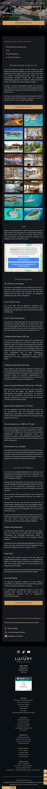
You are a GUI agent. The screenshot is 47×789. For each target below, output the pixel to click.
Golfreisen (23, 710)
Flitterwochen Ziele (23, 737)
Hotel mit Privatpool (23, 764)
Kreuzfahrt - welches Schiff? (23, 766)
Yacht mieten (23, 750)
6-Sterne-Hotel (23, 756)
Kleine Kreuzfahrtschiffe (23, 768)
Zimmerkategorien (12, 54)
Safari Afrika (23, 708)
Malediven (20, 41)
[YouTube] (28, 651)
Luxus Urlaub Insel (23, 754)
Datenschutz (27, 780)
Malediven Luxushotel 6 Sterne (23, 700)
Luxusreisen (13, 41)
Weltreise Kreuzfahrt (23, 720)
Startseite (6, 41)
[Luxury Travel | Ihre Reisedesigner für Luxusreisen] (6, 3)
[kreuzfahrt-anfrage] (45, 775)
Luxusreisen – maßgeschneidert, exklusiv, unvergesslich (23, 770)
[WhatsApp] (44, 3)
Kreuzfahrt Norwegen (23, 724)
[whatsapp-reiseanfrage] (45, 779)
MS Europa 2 (23, 730)
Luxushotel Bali (23, 706)
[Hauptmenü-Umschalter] (32, 3)
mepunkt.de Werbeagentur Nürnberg (27, 784)
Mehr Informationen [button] (23, 256)
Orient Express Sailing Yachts (23, 728)
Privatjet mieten (23, 752)
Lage (7, 50)
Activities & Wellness (13, 57)
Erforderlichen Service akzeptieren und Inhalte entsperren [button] (23, 265)
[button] (37, 3)
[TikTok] (23, 651)
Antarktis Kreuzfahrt (24, 726)
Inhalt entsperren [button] (23, 260)
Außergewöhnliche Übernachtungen (23, 712)
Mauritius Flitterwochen (23, 741)
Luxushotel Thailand (24, 704)
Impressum (19, 780)
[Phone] (41, 3)
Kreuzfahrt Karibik (23, 722)
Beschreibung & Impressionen (16, 47)
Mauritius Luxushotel (23, 702)
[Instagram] (18, 651)
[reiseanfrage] (45, 771)
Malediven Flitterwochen (23, 739)
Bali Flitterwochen (23, 743)
